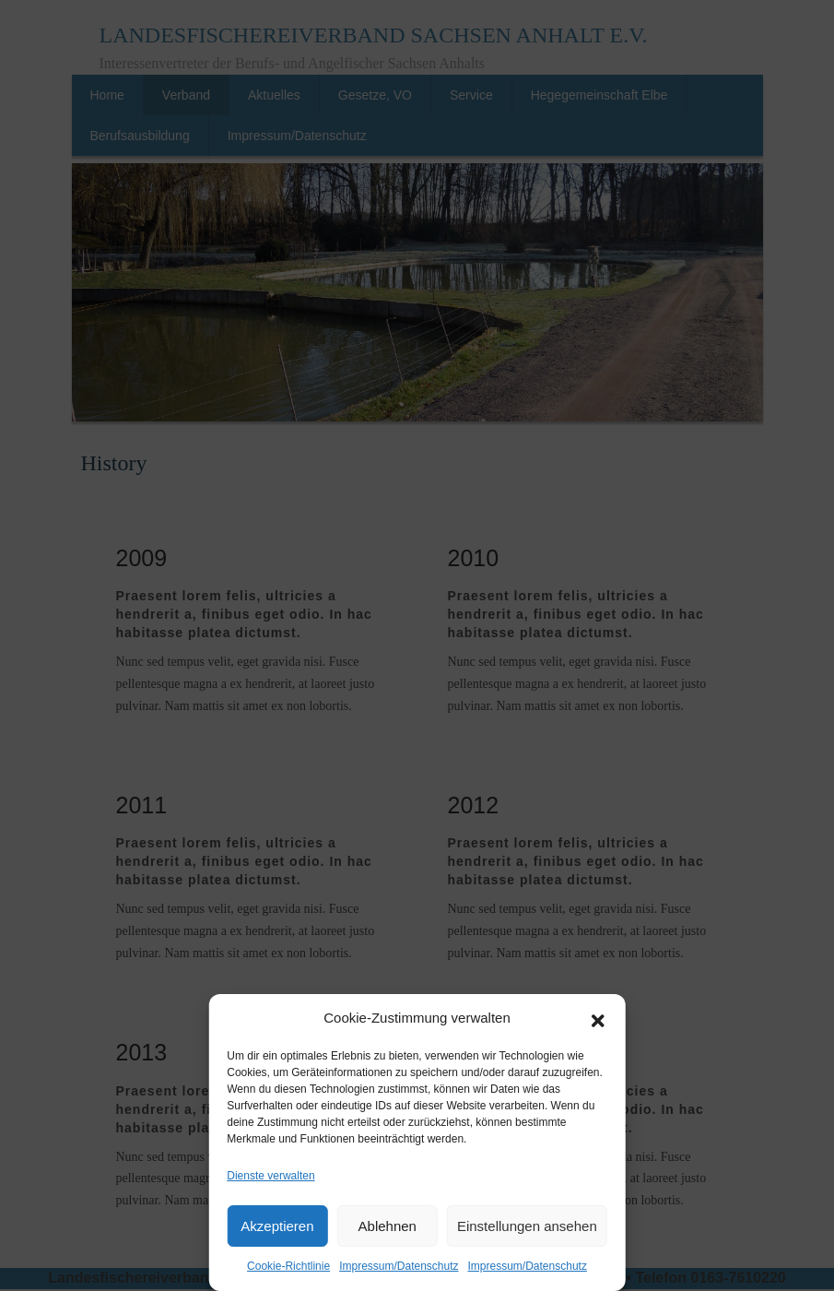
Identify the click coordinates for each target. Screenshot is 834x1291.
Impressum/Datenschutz (398, 1266)
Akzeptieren (277, 1226)
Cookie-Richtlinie (288, 1266)
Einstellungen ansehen (527, 1226)
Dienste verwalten (270, 1175)
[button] (598, 1019)
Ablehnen (387, 1226)
